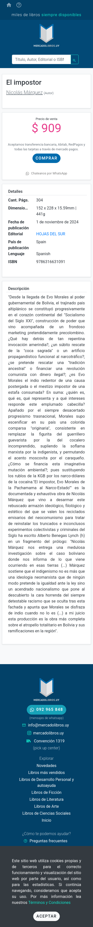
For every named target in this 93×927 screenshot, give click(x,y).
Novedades (46, 765)
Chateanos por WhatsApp (46, 173)
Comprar (47, 158)
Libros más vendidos (46, 772)
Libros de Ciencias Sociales (46, 813)
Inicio (46, 820)
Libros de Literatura (47, 799)
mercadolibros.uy (48, 733)
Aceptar (46, 916)
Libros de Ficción (46, 792)
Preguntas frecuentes (48, 841)
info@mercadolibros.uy (48, 725)
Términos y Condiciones (49, 902)
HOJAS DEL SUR (50, 234)
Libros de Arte (46, 806)
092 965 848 (46, 709)
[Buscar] (41, 59)
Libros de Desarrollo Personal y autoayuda (46, 782)
